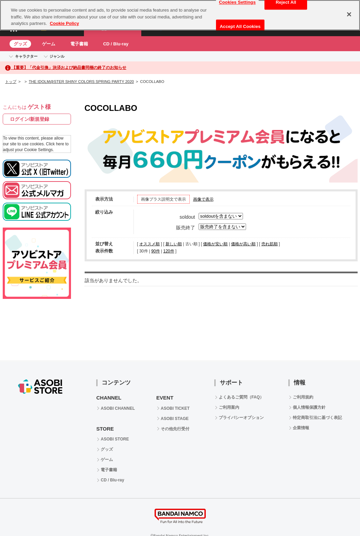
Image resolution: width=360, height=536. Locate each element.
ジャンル (56, 56)
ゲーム (48, 43)
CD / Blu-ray (115, 43)
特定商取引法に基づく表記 (317, 417)
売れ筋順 (269, 244)
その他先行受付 (175, 428)
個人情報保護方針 (309, 407)
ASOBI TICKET (175, 408)
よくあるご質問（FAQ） (241, 397)
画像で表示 (203, 199)
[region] (180, 15)
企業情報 (301, 427)
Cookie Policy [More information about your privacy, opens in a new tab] (64, 23)
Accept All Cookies (240, 26)
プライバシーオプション (241, 417)
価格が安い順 (215, 244)
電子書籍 (79, 43)
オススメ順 (149, 244)
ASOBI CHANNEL (118, 408)
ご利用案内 (229, 407)
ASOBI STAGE (175, 418)
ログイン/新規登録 (29, 119)
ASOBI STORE (115, 439)
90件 (155, 251)
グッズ (20, 43)
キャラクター (26, 56)
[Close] (349, 14)
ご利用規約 (303, 397)
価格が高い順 (243, 244)
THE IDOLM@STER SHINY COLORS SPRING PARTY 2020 (81, 81)
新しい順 (173, 244)
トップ (10, 81)
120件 (168, 251)
